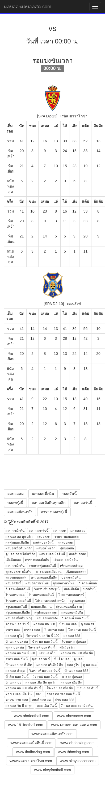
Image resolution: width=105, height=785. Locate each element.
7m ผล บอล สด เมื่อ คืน (77, 706)
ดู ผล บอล (89, 665)
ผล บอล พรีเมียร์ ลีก (49, 665)
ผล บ (39, 694)
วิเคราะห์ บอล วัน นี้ (75, 618)
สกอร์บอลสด (77, 554)
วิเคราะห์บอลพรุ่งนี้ (47, 589)
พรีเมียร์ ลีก (67, 647)
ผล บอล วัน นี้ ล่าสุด (19, 706)
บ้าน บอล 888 (64, 700)
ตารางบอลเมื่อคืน (37, 560)
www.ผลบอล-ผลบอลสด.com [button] (74, 725)
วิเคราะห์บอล (88, 583)
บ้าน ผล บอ (13, 682)
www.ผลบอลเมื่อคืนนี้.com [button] (31, 743)
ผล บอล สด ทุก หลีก (19, 537)
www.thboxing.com (73, 752)
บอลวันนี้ (69, 494)
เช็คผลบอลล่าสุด (71, 566)
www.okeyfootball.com (52, 770)
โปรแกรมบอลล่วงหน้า (50, 601)
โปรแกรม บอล (54, 630)
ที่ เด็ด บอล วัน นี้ (17, 676)
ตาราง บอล (32, 630)
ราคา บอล (13, 630)
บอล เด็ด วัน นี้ (47, 706)
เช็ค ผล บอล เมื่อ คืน (59, 688)
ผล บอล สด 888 (44, 624)
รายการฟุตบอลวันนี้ (42, 566)
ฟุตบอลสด (67, 548)
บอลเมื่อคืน (71, 589)
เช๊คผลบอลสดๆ (76, 572)
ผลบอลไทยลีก (45, 548)
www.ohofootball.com (31, 716)
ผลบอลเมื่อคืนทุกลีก (19, 548)
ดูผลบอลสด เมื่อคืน (18, 572)
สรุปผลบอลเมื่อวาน (69, 606)
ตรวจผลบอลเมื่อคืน (44, 577)
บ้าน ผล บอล (68, 624)
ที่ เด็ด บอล (61, 659)
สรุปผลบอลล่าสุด (45, 612)
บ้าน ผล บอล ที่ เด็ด (19, 665)
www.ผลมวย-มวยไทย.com (31, 761)
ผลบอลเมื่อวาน (41, 606)
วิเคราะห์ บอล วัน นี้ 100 (42, 636)
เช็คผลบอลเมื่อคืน (65, 560)
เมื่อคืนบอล (13, 560)
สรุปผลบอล (77, 601)
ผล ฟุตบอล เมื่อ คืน (19, 694)
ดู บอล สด (88, 624)
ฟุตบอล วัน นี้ (41, 659)
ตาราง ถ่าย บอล (17, 700)
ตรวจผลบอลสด (16, 577)
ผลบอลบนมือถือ (72, 612)
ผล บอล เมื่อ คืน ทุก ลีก (41, 682)
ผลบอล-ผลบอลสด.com (27, 6)
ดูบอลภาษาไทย (63, 583)
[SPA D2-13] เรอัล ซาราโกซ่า (62, 116)
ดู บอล (78, 659)
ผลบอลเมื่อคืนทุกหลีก (48, 503)
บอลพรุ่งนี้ (15, 503)
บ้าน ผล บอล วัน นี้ (44, 641)
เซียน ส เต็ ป (47, 653)
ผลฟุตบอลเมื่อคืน (17, 542)
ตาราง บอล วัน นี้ (17, 624)
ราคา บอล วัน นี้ (17, 659)
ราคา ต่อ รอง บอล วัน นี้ (63, 694)
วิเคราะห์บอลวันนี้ (18, 589)
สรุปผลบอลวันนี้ (16, 606)
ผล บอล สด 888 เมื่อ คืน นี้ (23, 688)
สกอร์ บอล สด (41, 700)
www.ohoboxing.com (77, 743)
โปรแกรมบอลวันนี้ (41, 595)
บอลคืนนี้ (89, 589)
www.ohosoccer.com (74, 716)
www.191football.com (25, 725)
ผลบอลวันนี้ (83, 503)
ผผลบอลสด (65, 542)
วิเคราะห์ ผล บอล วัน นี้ (44, 671)
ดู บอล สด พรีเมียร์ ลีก (20, 554)
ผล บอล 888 (72, 636)
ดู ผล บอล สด (15, 647)
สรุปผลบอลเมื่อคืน (18, 612)
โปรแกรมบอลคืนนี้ (18, 601)
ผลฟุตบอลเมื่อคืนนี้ (52, 554)
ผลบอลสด (15, 494)
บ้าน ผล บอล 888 (76, 671)
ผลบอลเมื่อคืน (43, 494)
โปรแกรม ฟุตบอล (74, 641)
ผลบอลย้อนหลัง (19, 512)
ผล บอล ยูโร (14, 636)
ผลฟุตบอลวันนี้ (43, 542)
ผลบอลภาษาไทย (37, 583)
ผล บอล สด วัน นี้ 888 (20, 653)
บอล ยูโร (73, 665)
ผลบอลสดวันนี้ (38, 531)
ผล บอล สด (78, 531)
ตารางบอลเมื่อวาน (48, 572)
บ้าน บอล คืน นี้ (87, 688)
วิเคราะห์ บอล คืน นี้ (41, 647)
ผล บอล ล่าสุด (15, 671)
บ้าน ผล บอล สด (17, 641)
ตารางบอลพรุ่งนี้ (54, 512)
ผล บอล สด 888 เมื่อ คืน (77, 653)
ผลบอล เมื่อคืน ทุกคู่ (19, 618)
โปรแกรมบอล (15, 595)
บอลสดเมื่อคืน (71, 577)
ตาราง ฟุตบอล (72, 676)
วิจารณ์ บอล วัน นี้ (45, 676)
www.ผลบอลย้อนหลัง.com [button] (53, 734)
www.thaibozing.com (33, 752)
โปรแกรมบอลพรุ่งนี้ (71, 595)
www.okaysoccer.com (77, 761)
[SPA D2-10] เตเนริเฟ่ (62, 304)
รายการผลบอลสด (66, 537)
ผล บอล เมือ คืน (71, 682)
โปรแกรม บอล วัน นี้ (82, 630)
